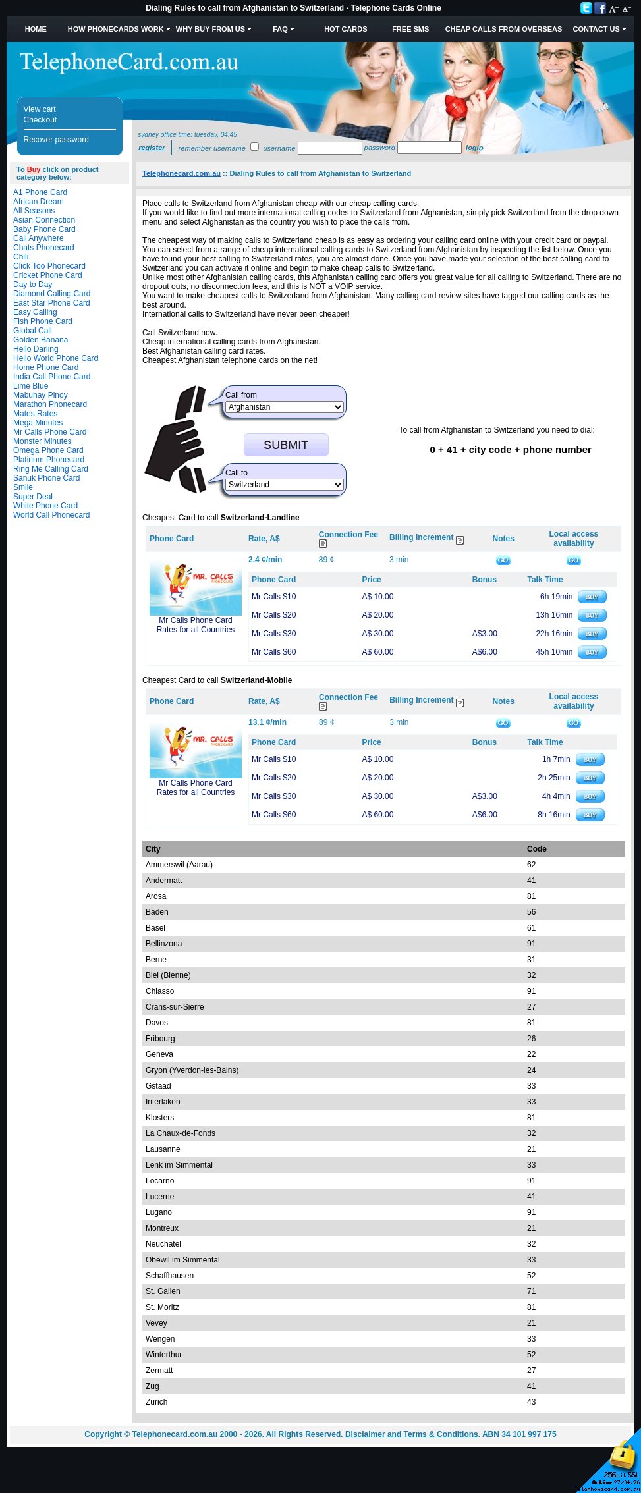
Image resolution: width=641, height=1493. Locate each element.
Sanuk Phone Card (46, 478)
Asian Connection (44, 220)
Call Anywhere (38, 238)
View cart (40, 109)
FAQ (280, 29)
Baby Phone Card (44, 229)
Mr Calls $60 (274, 652)
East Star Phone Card (51, 303)
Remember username (212, 148)
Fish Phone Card (42, 321)
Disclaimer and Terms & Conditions (411, 1434)
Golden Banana (40, 339)
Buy (34, 169)
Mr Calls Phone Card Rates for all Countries (196, 625)
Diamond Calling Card (51, 293)
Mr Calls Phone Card (49, 432)
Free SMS (410, 29)
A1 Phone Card (40, 192)
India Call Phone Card (51, 376)
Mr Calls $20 (274, 615)
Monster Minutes (42, 441)
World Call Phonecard (51, 515)
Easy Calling (35, 312)
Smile (23, 487)
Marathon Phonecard (50, 404)
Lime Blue (30, 386)
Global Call (32, 330)
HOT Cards (345, 29)
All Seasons (34, 210)
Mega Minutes (38, 422)
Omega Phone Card (48, 450)
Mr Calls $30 (274, 633)
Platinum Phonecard (48, 459)
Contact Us (595, 29)
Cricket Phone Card (47, 275)
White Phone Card (45, 505)
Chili (20, 256)
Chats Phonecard (43, 247)
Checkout (40, 119)
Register (151, 147)
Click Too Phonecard (49, 266)
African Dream (38, 201)
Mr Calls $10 (274, 596)
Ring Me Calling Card (50, 469)
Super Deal (33, 496)
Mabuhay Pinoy (40, 395)
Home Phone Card (45, 367)
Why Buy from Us (210, 29)
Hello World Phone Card (55, 358)
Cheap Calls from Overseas (504, 29)
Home (36, 29)
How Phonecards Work (116, 29)
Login (474, 147)
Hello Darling (36, 349)
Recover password (56, 139)
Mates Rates (35, 413)
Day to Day (32, 284)
